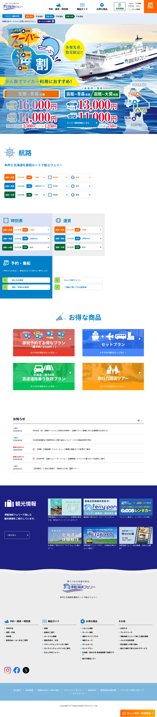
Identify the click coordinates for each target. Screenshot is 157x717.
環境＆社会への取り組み (48, 690)
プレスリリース (126, 632)
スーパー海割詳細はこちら (78, 121)
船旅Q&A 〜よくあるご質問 (17, 640)
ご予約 (150, 10)
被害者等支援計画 (108, 690)
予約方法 (9, 628)
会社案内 (17, 690)
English (131, 3)
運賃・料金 (10, 632)
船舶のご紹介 (49, 632)
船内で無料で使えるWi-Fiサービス (133, 648)
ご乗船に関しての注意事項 (75, 287)
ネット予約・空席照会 (139, 713)
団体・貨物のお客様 (20, 287)
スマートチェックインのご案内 (56, 644)
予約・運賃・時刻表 (20, 621)
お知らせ (123, 628)
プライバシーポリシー (74, 690)
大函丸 (118, 244)
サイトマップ (78, 693)
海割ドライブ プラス (90, 636)
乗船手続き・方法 (51, 640)
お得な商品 (91, 621)
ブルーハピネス (122, 235)
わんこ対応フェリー (72, 280)
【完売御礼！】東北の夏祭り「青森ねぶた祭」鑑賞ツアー (56, 468)
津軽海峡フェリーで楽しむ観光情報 (134, 636)
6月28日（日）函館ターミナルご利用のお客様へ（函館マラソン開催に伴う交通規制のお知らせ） (71, 430)
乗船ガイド (53, 621)
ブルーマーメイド (123, 231)
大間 (26, 55)
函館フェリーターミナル (126, 274)
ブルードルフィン (123, 240)
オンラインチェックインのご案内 (57, 648)
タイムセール (87, 644)
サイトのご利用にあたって (132, 690)
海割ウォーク (87, 640)
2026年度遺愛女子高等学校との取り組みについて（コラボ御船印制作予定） (62, 440)
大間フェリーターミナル (126, 282)
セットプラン (87, 648)
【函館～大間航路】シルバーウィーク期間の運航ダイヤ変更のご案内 (63, 449)
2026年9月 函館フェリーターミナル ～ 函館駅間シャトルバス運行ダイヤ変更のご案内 (70, 458)
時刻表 (8, 636)
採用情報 (29, 690)
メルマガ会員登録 (127, 640)
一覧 (138, 420)
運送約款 (92, 690)
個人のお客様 (17, 280)
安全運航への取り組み (129, 644)
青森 (22, 68)
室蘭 (26, 31)
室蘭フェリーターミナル (126, 270)
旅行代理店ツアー (89, 658)
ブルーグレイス (122, 227)
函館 (18, 46)
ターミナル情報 (44, 21)
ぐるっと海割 (87, 628)
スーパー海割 (87, 632)
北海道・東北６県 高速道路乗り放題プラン (98, 653)
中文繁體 (138, 3)
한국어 (138, 6)
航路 (46, 628)
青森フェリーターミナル (126, 278)
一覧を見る (11, 535)
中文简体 (131, 6)
